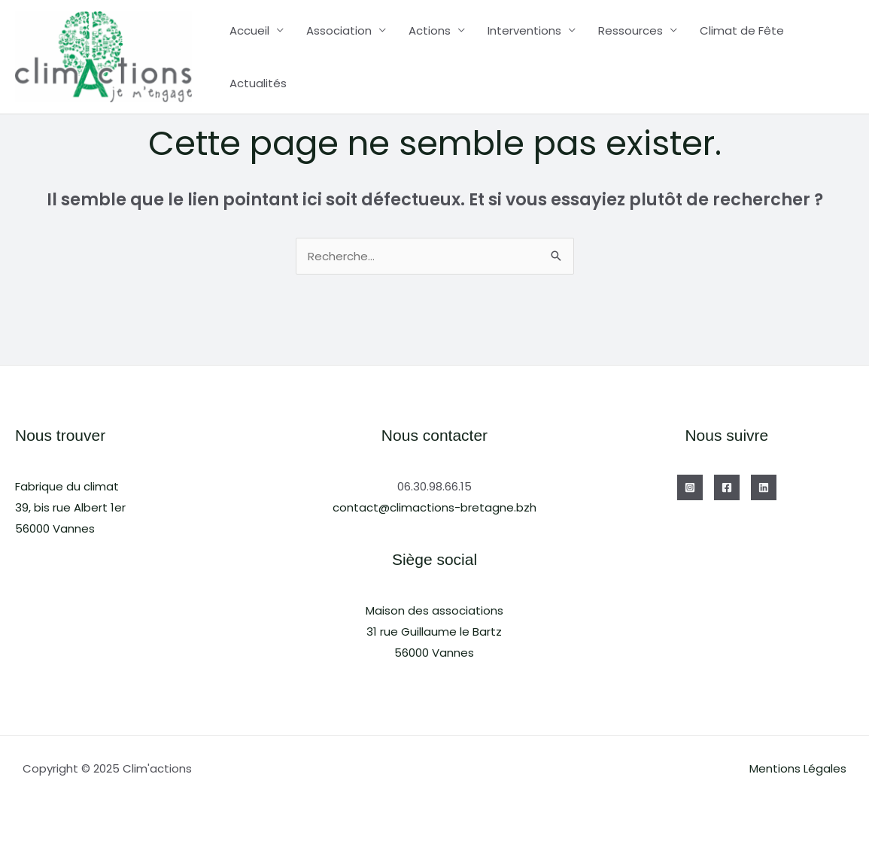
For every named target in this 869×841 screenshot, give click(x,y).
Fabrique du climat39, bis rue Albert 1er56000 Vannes (70, 507)
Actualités (258, 83)
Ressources (630, 30)
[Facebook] (727, 487)
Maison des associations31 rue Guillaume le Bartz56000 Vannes (434, 631)
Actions (430, 30)
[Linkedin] (763, 487)
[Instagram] (690, 487)
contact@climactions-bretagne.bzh (434, 507)
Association (339, 30)
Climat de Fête (742, 30)
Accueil (249, 30)
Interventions (524, 30)
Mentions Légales (797, 768)
